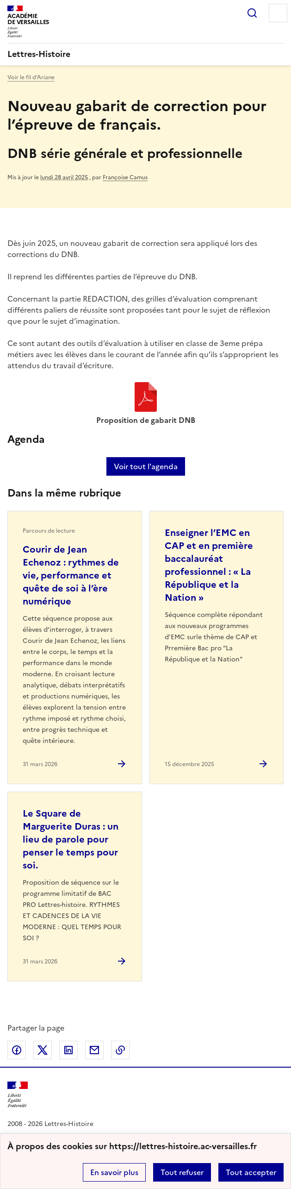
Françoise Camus (125, 177)
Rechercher (252, 13)
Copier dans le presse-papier (120, 1050)
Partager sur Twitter (42, 1050)
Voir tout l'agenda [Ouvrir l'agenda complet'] (146, 466)
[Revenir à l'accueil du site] (17, 1095)
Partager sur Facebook (16, 1050)
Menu (278, 13)
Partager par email (94, 1050)
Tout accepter (251, 1172)
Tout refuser (182, 1172)
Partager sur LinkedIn (68, 1050)
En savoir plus (114, 1172)
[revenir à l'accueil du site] (145, 54)
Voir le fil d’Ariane (31, 77)
